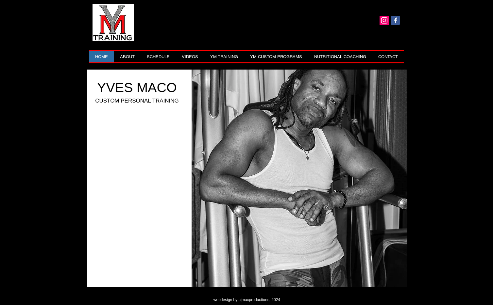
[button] (224, 56)
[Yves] (395, 20)
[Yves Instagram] (384, 20)
